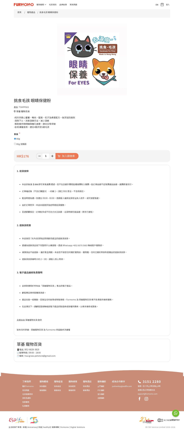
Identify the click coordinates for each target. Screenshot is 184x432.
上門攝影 (100, 386)
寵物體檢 (44, 381)
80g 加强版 (21, 144)
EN (157, 4)
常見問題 (73, 4)
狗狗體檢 (43, 386)
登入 (167, 4)
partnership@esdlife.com (122, 386)
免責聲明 (25, 402)
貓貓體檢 (43, 390)
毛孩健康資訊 (27, 394)
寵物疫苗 (58, 381)
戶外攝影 (100, 390)
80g (18, 138)
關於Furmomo (28, 386)
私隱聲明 (25, 406)
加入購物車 (68, 156)
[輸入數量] (46, 156)
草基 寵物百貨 (23, 111)
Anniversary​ (32, 427)
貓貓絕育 (72, 390)
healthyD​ (47, 427)
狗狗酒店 (86, 386)
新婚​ (24, 427)
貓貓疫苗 (57, 390)
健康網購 (56, 427)
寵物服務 (41, 4)
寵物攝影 (101, 381)
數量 (16, 134)
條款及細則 (26, 398)
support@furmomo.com (147, 394)
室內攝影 (100, 394)
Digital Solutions (78, 427)
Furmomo (65, 427)
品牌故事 (63, 4)
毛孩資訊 (52, 4)
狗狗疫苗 (57, 386)
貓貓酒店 (86, 390)
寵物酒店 (87, 381)
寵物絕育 (73, 381)
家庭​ (40, 427)
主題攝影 (100, 398)
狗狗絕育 (72, 386)
